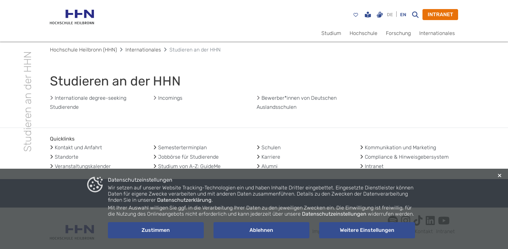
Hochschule (363, 33)
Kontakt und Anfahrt (78, 147)
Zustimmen (156, 230)
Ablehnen (261, 230)
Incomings (170, 98)
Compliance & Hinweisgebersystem (407, 157)
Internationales (437, 33)
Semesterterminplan (182, 147)
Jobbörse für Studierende (188, 157)
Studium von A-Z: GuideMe (189, 166)
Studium (331, 33)
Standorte (66, 157)
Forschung (398, 33)
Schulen (271, 147)
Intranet (374, 166)
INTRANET (440, 14)
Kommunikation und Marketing (400, 147)
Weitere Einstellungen (367, 230)
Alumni (269, 166)
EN (403, 14)
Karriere (270, 157)
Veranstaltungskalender (83, 166)
